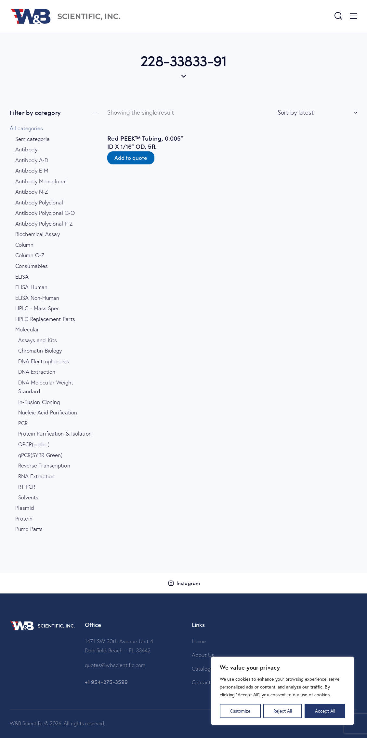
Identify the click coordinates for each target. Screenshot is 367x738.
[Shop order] (317, 112)
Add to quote (130, 157)
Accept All (325, 711)
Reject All (282, 711)
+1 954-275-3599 (106, 682)
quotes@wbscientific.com (115, 664)
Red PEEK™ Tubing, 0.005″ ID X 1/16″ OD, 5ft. (145, 142)
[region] (282, 691)
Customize (240, 711)
